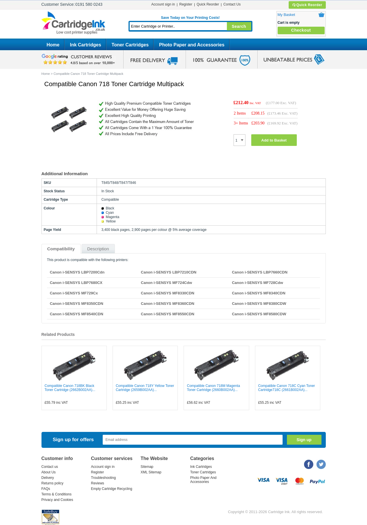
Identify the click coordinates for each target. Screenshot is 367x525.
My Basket (286, 14)
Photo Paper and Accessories (191, 44)
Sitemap (147, 467)
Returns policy (52, 483)
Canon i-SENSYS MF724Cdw (166, 282)
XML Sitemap (151, 472)
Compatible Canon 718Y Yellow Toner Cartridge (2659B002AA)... (145, 388)
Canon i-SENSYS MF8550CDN (167, 314)
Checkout (301, 30)
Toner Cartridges (130, 44)
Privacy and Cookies (57, 500)
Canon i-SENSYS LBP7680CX (76, 282)
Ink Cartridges (85, 44)
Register (185, 4)
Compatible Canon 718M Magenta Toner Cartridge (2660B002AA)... (213, 388)
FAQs (45, 489)
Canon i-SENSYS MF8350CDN (76, 303)
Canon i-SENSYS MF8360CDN (167, 303)
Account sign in (163, 4)
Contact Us (232, 4)
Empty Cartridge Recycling (111, 489)
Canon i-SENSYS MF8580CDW (259, 314)
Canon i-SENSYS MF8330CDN (167, 293)
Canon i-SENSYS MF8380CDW (259, 303)
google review (79, 59)
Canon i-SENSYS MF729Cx (74, 293)
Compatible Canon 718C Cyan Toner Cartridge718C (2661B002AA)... (286, 388)
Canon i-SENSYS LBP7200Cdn (77, 272)
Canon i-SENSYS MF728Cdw (257, 282)
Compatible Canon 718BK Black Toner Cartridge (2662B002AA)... (70, 388)
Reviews (97, 483)
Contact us (49, 467)
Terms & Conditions (56, 494)
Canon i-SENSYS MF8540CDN (76, 314)
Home (53, 44)
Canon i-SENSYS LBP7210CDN (168, 272)
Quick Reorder (307, 5)
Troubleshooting (103, 478)
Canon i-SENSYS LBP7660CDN (259, 272)
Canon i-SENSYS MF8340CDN (258, 293)
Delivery (47, 478)
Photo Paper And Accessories (203, 480)
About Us (48, 472)
